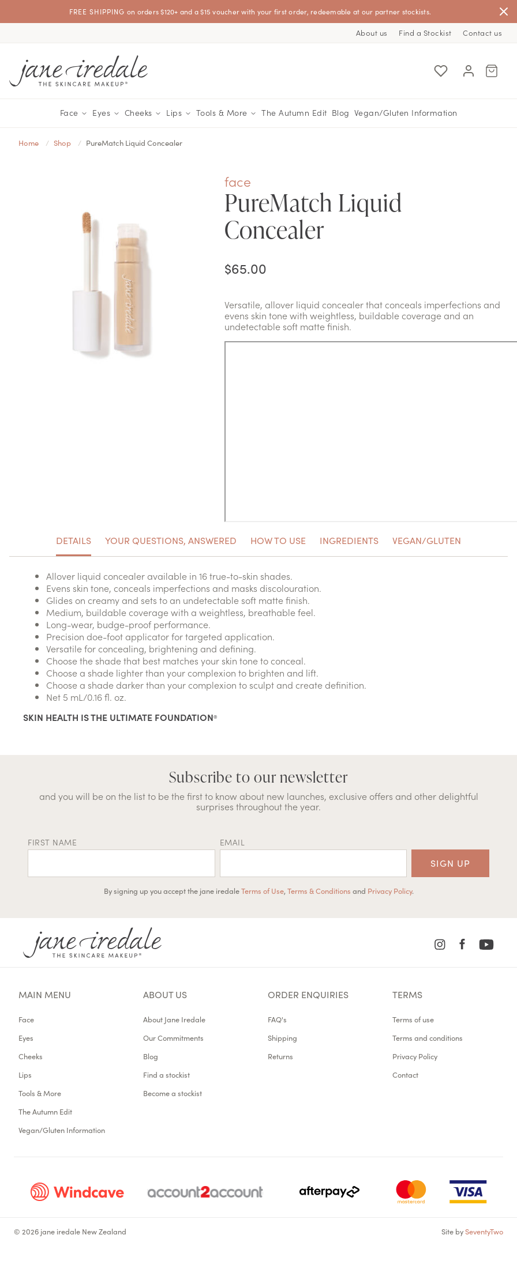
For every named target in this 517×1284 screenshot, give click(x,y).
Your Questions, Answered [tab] (171, 540)
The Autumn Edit (294, 112)
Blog (341, 112)
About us (372, 32)
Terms (407, 994)
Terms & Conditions (319, 890)
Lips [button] (179, 113)
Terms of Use (262, 890)
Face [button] (74, 113)
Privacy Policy (390, 890)
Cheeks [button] (143, 113)
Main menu (44, 994)
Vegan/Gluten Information (406, 112)
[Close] (504, 11)
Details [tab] (73, 540)
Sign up (450, 862)
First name (52, 842)
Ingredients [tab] (349, 540)
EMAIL (232, 842)
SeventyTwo (484, 1231)
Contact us (482, 32)
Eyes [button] (106, 113)
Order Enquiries (308, 994)
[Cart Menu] (492, 71)
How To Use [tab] (278, 540)
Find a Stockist (425, 32)
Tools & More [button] (226, 113)
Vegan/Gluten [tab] (426, 540)
